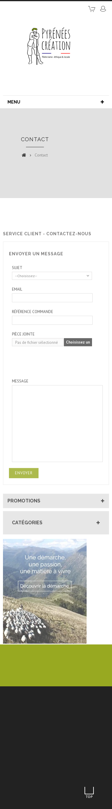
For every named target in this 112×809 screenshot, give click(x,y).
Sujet (17, 280)
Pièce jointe (23, 347)
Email (17, 302)
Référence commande (32, 324)
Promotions (23, 514)
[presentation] (57, 373)
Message (20, 394)
